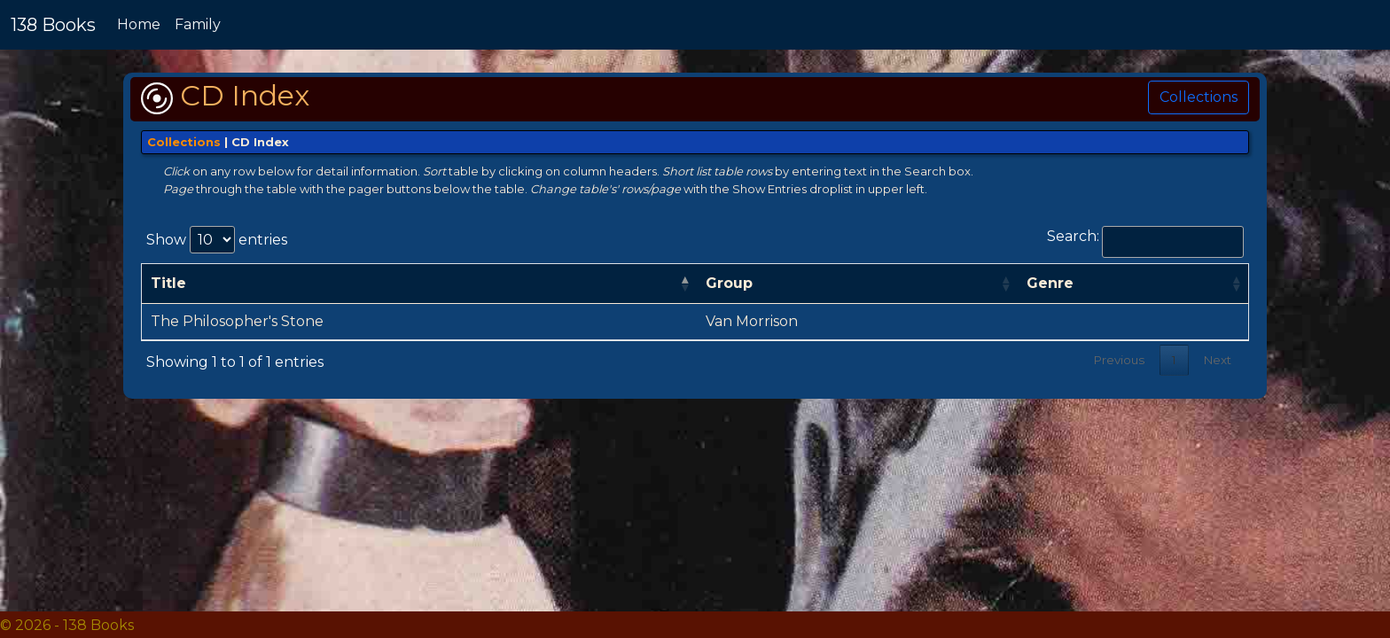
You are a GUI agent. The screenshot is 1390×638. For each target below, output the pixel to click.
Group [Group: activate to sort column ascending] (729, 283)
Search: (1145, 242)
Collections (1199, 97)
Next (1217, 360)
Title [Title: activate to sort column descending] (168, 283)
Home (138, 24)
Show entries (216, 239)
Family (198, 24)
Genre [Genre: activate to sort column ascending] (1050, 283)
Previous (1119, 360)
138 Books (53, 24)
